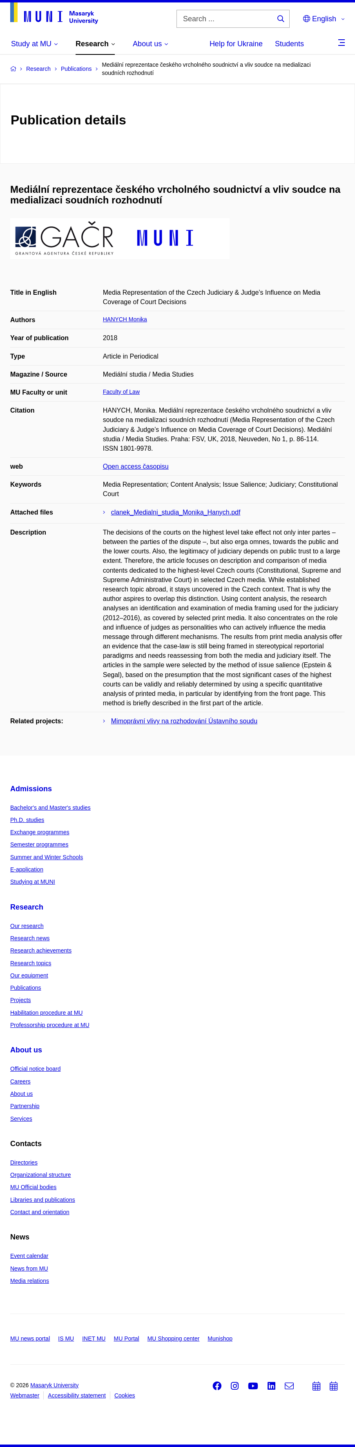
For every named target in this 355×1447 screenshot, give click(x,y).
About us (26, 1050)
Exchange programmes (39, 832)
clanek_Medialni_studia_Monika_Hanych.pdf (176, 512)
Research (26, 907)
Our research (27, 926)
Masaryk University (54, 1385)
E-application (26, 869)
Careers (20, 1081)
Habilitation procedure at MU (46, 1012)
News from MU (29, 1268)
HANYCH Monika (125, 319)
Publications (25, 987)
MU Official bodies (33, 1187)
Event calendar (29, 1256)
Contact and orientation (39, 1212)
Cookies (124, 1395)
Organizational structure (40, 1175)
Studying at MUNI (32, 881)
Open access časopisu (136, 466)
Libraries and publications (42, 1199)
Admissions (31, 789)
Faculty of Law (121, 391)
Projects (20, 1000)
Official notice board (35, 1068)
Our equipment (29, 975)
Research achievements (40, 950)
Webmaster (24, 1395)
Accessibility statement (77, 1395)
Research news (30, 938)
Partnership (25, 1106)
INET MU (93, 1338)
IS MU (66, 1338)
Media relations (29, 1281)
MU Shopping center (173, 1338)
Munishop (220, 1338)
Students (289, 44)
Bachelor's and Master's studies (50, 807)
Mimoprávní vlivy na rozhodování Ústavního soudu (184, 721)
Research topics (30, 963)
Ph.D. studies (27, 820)
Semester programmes (39, 844)
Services (21, 1118)
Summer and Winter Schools (46, 857)
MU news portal (30, 1338)
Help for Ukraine (236, 44)
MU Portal (126, 1338)
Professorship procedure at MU (49, 1025)
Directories (24, 1162)
